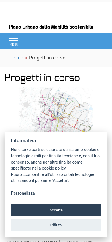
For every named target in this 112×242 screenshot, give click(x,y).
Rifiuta (56, 225)
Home (16, 57)
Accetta (56, 210)
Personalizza (23, 193)
